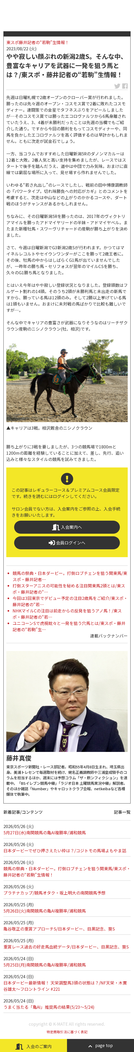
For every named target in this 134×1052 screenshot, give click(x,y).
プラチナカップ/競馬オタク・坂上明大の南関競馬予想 (54, 893)
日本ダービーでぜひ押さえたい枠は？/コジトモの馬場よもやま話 (64, 850)
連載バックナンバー (109, 636)
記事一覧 (122, 812)
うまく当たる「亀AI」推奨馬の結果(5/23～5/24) (48, 1007)
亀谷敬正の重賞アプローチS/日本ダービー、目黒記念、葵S (59, 929)
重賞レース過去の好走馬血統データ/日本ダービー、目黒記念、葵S (66, 947)
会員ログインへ (67, 542)
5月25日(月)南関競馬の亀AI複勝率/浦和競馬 (44, 965)
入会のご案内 (33, 1046)
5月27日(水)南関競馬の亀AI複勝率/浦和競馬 (44, 832)
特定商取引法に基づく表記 (67, 1031)
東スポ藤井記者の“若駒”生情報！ (37, 42)
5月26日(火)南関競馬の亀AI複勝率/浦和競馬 (44, 911)
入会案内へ (67, 527)
